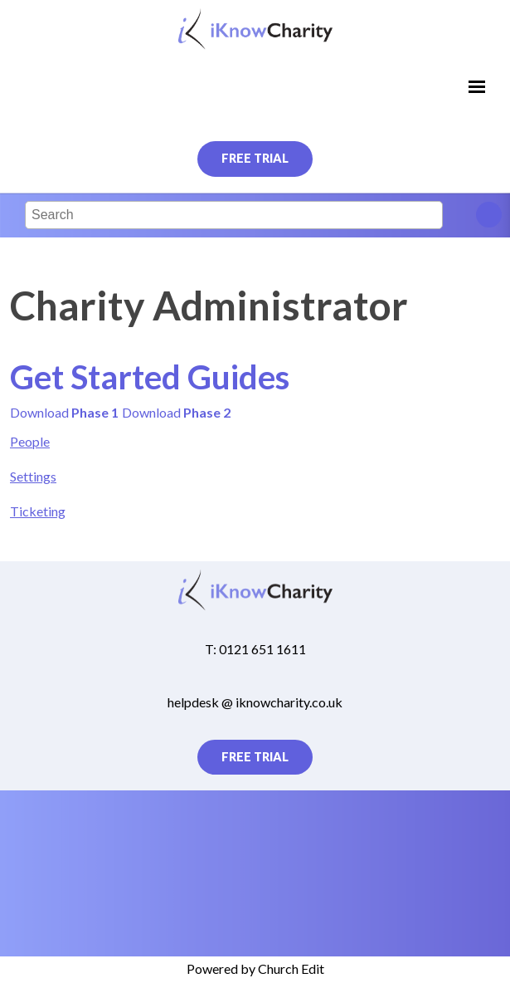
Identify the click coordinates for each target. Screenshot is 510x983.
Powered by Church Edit (255, 968)
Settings (33, 476)
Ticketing (38, 510)
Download (64, 411)
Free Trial (255, 158)
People (30, 441)
